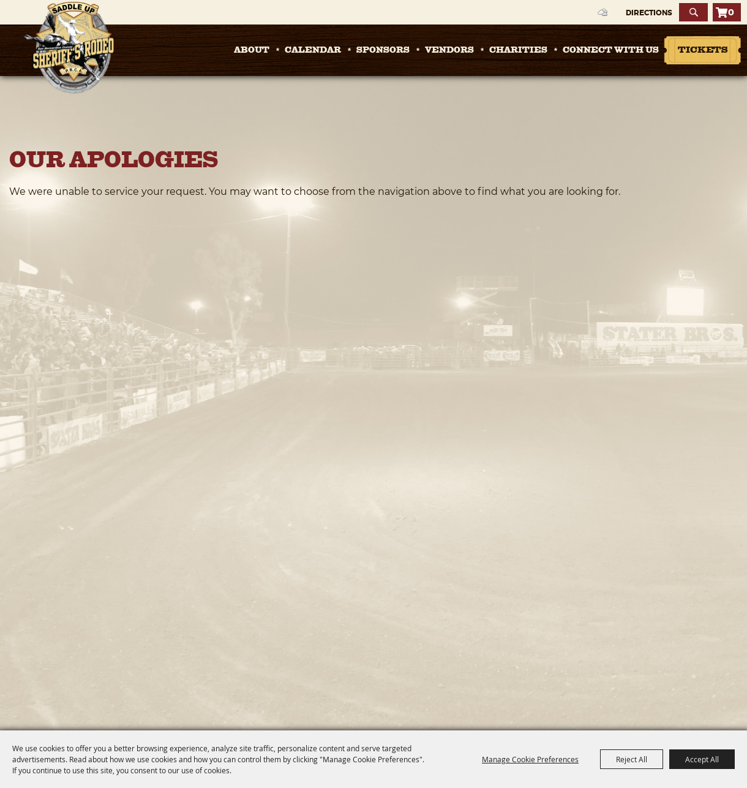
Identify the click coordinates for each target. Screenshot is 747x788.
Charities (518, 50)
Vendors (449, 50)
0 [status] (731, 12)
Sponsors (383, 50)
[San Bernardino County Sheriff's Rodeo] (67, 48)
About (251, 50)
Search (693, 12)
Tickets (702, 50)
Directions (649, 13)
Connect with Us (611, 50)
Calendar (313, 50)
